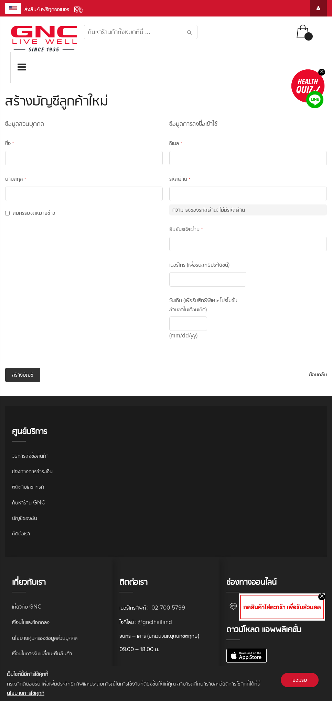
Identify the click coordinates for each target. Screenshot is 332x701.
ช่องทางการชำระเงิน (32, 471)
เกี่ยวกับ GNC (26, 606)
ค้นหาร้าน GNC (28, 502)
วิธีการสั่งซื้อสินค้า (30, 455)
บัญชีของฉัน (24, 518)
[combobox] (140, 32)
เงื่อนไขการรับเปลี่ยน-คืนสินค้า (42, 653)
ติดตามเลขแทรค (28, 486)
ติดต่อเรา (21, 533)
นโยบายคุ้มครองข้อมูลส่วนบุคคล (44, 638)
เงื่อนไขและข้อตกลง (31, 622)
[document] (166, 683)
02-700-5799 (167, 607)
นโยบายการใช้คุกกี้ (25, 693)
